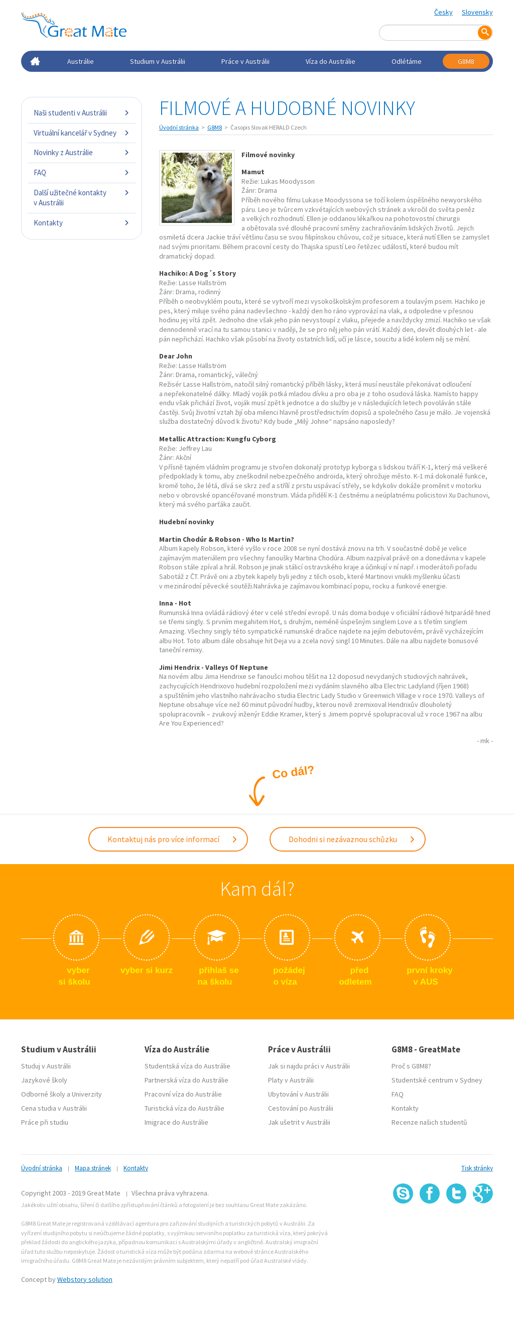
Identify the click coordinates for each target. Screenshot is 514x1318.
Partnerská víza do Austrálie (186, 1080)
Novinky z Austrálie (82, 152)
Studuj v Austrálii (46, 1065)
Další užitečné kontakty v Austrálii (82, 197)
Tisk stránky (477, 1168)
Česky (443, 12)
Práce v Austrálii (245, 61)
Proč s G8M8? (411, 1065)
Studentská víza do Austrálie (187, 1065)
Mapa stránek (93, 1168)
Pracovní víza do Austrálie (183, 1094)
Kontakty (82, 222)
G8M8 (466, 61)
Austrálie (80, 61)
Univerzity (87, 1094)
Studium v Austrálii (157, 61)
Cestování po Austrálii (300, 1108)
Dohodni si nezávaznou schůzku (352, 839)
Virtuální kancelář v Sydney (82, 133)
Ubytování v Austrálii (298, 1094)
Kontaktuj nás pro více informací (172, 839)
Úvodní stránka (179, 127)
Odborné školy (43, 1094)
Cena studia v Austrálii (54, 1108)
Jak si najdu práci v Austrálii (309, 1065)
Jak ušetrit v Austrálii (299, 1122)
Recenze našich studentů (429, 1122)
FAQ (82, 172)
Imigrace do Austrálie (176, 1122)
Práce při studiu (44, 1122)
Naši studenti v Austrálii (82, 112)
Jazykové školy (44, 1080)
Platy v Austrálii (291, 1080)
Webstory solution (84, 1279)
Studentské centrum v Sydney (437, 1080)
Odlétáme (407, 61)
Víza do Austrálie (330, 61)
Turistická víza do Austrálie (184, 1108)
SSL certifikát (456, 1226)
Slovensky (477, 12)
